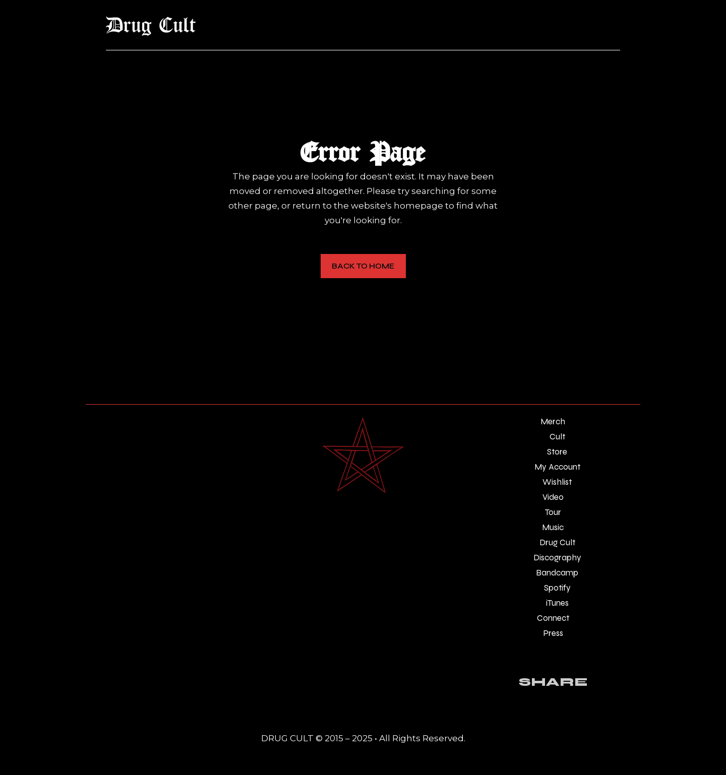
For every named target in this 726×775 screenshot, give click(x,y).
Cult (557, 436)
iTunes (557, 603)
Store (557, 451)
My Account (557, 467)
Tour (553, 512)
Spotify (557, 588)
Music (553, 527)
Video (553, 497)
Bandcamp (557, 572)
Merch (552, 421)
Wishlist (557, 482)
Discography (557, 557)
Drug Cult (557, 542)
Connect (553, 618)
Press (553, 633)
